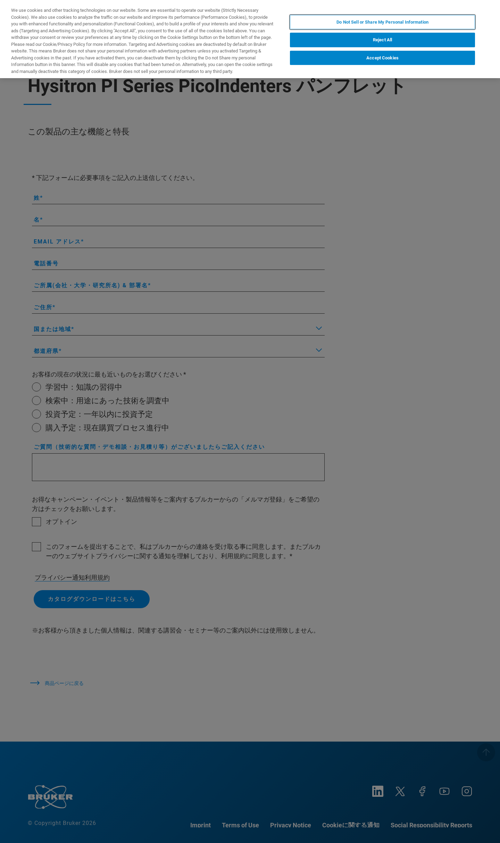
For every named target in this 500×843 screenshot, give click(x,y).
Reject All (382, 39)
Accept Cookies (382, 57)
